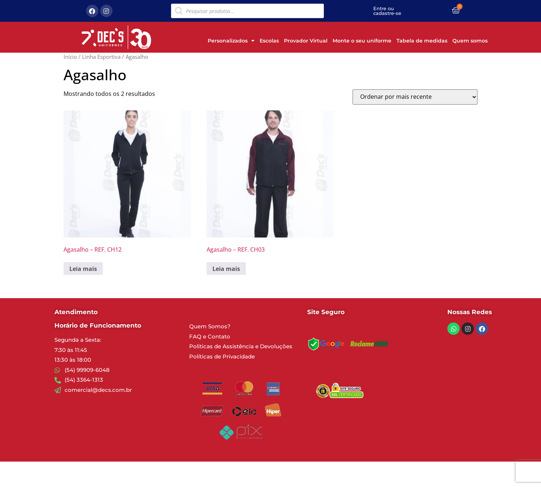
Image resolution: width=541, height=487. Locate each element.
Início (70, 56)
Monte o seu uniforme (362, 40)
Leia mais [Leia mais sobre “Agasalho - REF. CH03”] (226, 269)
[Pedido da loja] (415, 97)
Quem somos (470, 40)
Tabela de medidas (421, 40)
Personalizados (231, 41)
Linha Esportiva (101, 56)
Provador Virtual (306, 40)
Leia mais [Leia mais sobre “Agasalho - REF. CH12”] (83, 269)
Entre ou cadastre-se (387, 10)
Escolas (269, 40)
